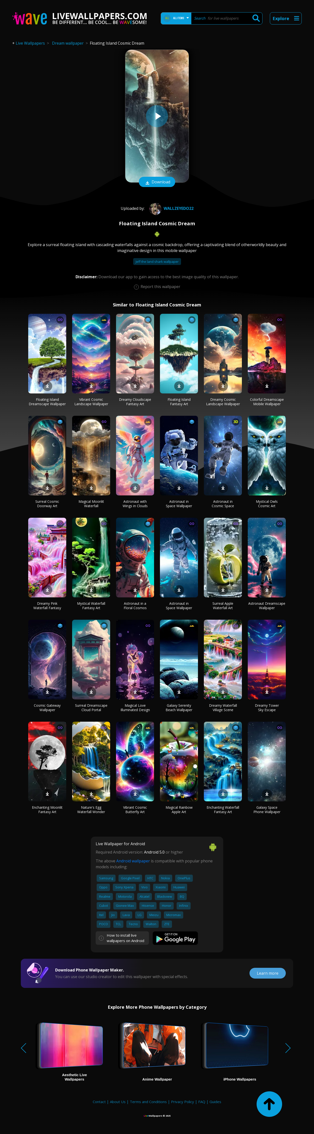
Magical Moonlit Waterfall (91, 503)
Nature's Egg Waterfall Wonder (91, 809)
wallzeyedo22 (171, 208)
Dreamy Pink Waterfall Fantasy (47, 605)
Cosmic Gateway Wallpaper (47, 707)
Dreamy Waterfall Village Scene (223, 707)
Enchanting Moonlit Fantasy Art (47, 809)
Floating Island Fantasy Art (179, 401)
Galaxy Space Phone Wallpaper (266, 809)
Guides (215, 1101)
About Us (118, 1101)
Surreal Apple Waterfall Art (222, 605)
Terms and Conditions (148, 1101)
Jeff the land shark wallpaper (157, 261)
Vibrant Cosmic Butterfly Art (135, 809)
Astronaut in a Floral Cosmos (135, 605)
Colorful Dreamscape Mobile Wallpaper (267, 401)
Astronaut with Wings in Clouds (135, 503)
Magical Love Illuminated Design (135, 707)
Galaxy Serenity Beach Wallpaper (179, 707)
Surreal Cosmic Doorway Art (47, 503)
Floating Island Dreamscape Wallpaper (47, 401)
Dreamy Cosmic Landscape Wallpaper (223, 401)
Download (157, 182)
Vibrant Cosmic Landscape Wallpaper (91, 401)
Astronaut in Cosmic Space (223, 503)
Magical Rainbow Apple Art (179, 809)
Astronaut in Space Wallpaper (179, 503)
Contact (99, 1101)
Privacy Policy (182, 1101)
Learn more (267, 973)
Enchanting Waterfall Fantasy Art (223, 809)
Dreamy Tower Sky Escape (267, 707)
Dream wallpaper (68, 43)
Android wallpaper (133, 861)
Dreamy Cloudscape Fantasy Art (135, 401)
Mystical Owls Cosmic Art (267, 503)
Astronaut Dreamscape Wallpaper (266, 605)
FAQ (201, 1101)
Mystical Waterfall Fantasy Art (91, 605)
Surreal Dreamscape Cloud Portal (91, 707)
